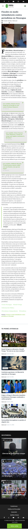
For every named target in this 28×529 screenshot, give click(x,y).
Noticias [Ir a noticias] (3, 314)
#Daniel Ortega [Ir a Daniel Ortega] (17, 304)
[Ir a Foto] (14, 35)
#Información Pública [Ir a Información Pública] (7, 308)
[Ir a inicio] (9, 6)
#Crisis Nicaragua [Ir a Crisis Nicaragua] (6, 304)
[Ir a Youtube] (13, 1)
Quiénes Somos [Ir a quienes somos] (14, 515)
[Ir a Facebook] (4, 517)
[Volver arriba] (14, 526)
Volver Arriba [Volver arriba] (14, 526)
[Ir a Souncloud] (23, 1)
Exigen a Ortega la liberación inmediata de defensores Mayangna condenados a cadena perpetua (13, 397)
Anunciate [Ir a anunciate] (14, 512)
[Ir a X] (8, 517)
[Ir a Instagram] (18, 1)
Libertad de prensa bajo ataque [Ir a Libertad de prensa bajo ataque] (13, 453)
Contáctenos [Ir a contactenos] (14, 506)
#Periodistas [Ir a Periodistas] (22, 311)
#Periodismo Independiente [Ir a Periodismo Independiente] (9, 311)
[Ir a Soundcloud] (23, 517)
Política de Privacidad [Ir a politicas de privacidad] (14, 509)
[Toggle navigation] (3, 6)
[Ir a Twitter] (8, 1)
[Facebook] (4, 1)
